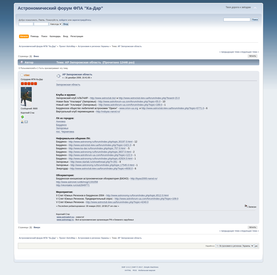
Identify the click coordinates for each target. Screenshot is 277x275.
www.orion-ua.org (128, 108)
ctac (27, 75)
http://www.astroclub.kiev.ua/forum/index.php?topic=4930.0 (101, 168)
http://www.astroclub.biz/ (103, 98)
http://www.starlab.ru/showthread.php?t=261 (93, 162)
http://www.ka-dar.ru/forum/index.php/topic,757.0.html (97, 148)
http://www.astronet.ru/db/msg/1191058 (77, 182)
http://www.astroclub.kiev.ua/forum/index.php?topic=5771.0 (172, 108)
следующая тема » (249, 52)
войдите (63, 20)
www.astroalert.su (65, 217)
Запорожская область (68, 84)
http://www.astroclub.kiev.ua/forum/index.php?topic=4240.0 (117, 202)
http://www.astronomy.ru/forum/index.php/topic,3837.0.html (100, 152)
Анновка (60, 121)
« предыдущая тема (229, 52)
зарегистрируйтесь (81, 20)
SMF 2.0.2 (126, 267)
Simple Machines (151, 267)
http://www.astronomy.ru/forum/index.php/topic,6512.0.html (137, 195)
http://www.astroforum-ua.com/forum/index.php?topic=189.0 (130, 105)
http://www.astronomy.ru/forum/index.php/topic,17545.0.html (102, 165)
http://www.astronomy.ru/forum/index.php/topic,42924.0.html (100, 158)
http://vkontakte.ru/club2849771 (73, 185)
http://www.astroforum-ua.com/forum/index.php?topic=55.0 (129, 101)
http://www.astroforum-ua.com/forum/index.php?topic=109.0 (146, 198)
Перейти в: (210, 246)
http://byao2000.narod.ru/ (144, 178)
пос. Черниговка (65, 131)
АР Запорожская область (77, 74)
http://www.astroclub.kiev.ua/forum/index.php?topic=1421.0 (100, 145)
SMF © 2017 (137, 267)
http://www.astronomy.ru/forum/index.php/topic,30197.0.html (100, 141)
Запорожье (62, 128)
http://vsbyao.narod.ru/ (108, 111)
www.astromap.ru (65, 220)
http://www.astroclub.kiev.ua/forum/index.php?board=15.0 (149, 98)
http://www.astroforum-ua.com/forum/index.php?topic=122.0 (100, 155)
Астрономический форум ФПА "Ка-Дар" (60, 8)
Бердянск (61, 125)
